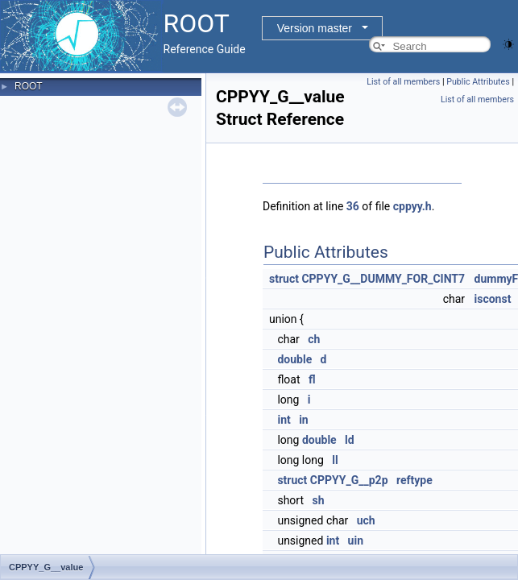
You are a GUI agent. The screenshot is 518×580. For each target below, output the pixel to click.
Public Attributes (478, 82)
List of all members (403, 82)
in (304, 419)
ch (314, 339)
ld (349, 439)
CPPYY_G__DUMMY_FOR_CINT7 (383, 278)
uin (355, 540)
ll (335, 460)
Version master (314, 28)
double (294, 359)
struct (284, 278)
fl (312, 379)
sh (318, 500)
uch (366, 520)
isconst (493, 298)
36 (352, 206)
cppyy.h (412, 206)
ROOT (29, 86)
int (283, 419)
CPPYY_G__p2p (349, 480)
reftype (414, 480)
